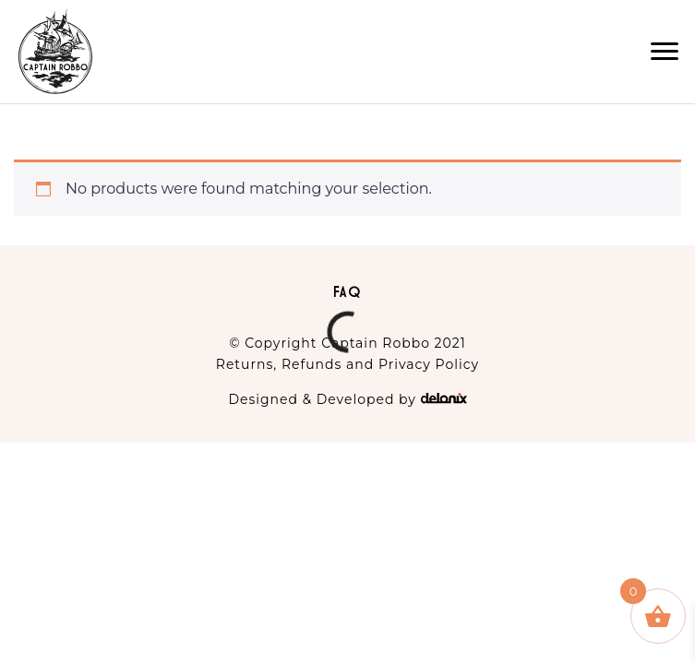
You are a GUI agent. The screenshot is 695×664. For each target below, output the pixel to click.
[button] (664, 51)
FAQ (348, 291)
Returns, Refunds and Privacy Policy (347, 364)
